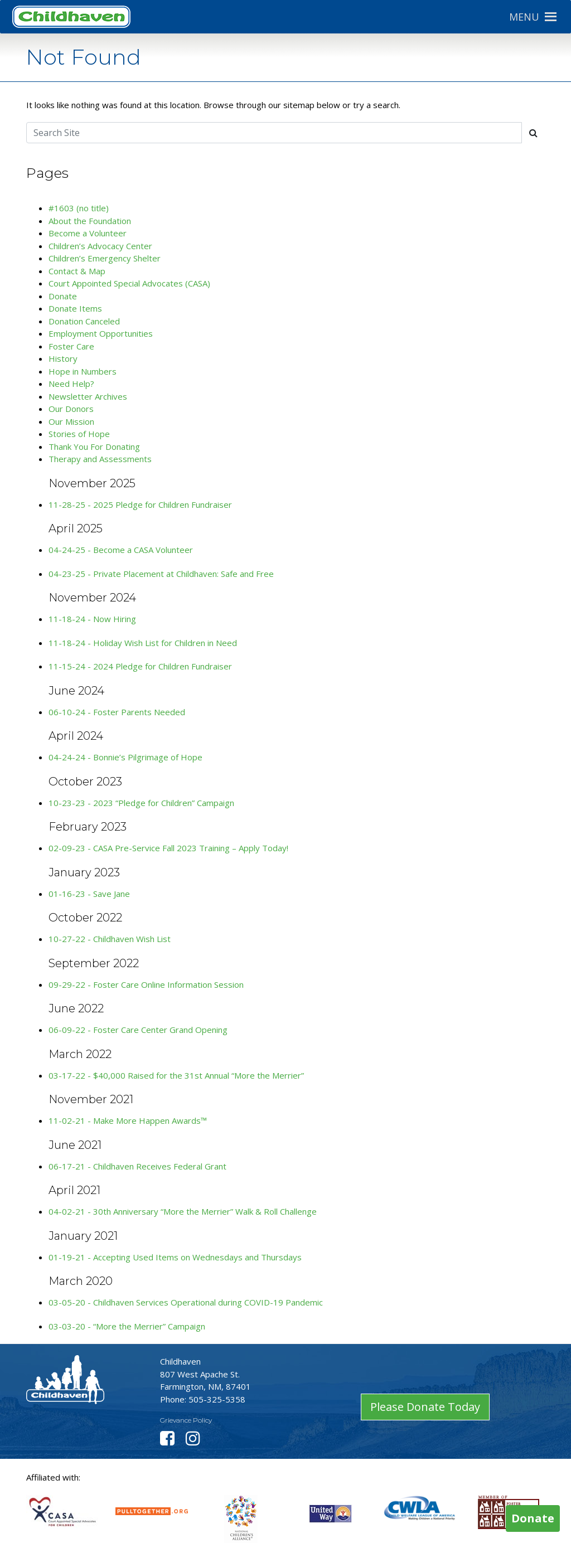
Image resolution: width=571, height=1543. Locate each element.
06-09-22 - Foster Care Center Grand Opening (138, 1029)
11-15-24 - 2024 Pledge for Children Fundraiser (140, 666)
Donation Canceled (84, 321)
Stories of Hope (79, 433)
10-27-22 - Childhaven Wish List (110, 938)
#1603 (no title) (79, 208)
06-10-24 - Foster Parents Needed (117, 711)
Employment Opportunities (101, 333)
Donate (63, 296)
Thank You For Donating (94, 446)
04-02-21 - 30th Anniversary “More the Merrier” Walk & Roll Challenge (183, 1211)
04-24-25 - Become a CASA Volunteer (121, 549)
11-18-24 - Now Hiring (92, 618)
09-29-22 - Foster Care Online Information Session (146, 984)
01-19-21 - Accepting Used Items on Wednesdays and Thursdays (175, 1257)
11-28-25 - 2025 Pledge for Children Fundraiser (140, 504)
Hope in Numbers (83, 371)
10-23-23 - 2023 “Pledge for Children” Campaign (141, 802)
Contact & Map (77, 270)
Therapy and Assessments (100, 458)
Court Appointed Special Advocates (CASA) (129, 283)
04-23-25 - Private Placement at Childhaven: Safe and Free (161, 573)
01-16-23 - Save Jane (89, 893)
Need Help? (71, 383)
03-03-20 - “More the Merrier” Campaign (127, 1326)
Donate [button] (532, 1518)
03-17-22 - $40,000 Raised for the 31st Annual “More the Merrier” (176, 1075)
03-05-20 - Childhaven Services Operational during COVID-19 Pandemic (186, 1302)
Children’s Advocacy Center (100, 245)
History (63, 358)
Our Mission (71, 421)
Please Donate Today (425, 1406)
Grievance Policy (186, 1420)
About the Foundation (90, 220)
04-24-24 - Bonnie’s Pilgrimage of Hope (125, 757)
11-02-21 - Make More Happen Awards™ (128, 1120)
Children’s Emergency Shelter (105, 258)
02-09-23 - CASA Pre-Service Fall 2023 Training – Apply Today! (168, 847)
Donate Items (75, 308)
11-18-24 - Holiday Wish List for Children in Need (143, 642)
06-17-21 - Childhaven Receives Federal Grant (137, 1166)
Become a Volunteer (88, 233)
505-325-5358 (216, 1399)
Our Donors (71, 408)
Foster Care (71, 346)
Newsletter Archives (88, 396)
